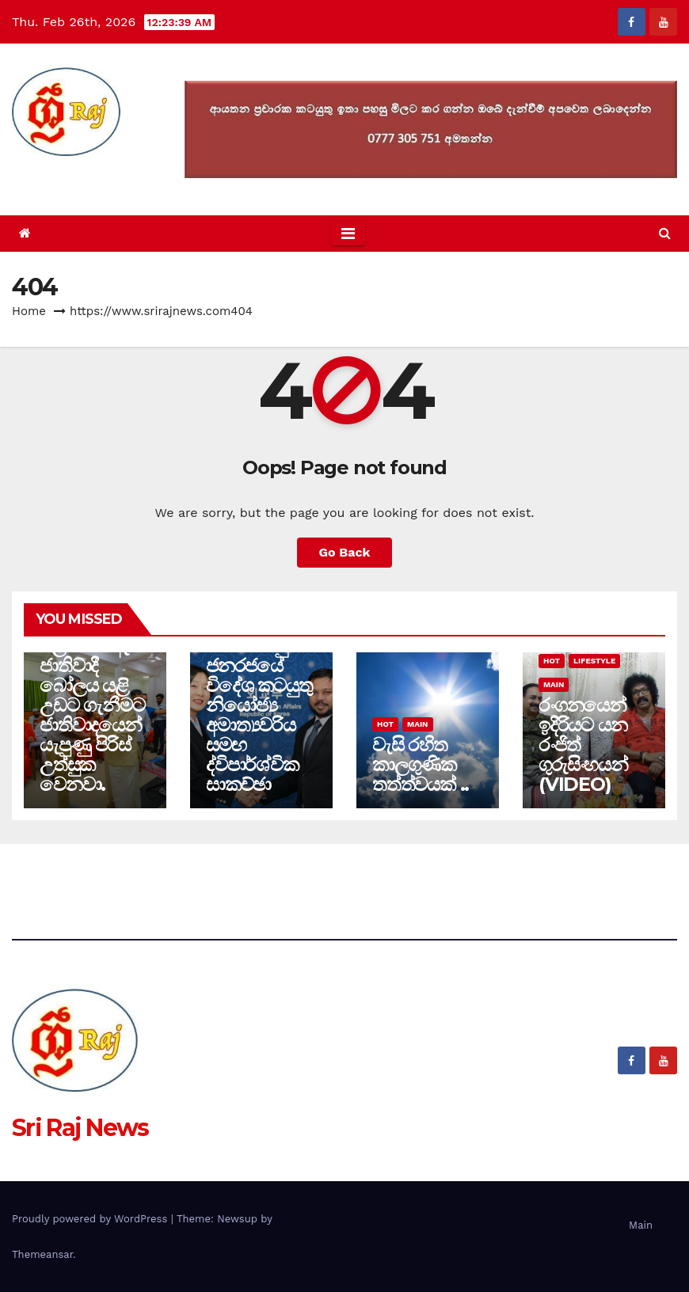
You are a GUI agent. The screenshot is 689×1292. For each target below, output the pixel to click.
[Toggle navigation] (348, 233)
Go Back (345, 552)
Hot (385, 724)
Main (417, 724)
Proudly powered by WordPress (91, 1219)
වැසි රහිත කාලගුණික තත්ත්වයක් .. (420, 764)
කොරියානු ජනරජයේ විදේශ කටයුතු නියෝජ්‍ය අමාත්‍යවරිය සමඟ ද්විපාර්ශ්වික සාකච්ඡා (259, 715)
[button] (665, 233)
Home (29, 311)
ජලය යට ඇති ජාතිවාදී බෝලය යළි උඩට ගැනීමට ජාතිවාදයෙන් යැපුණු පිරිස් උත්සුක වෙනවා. (92, 715)
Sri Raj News (80, 179)
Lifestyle (594, 660)
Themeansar (42, 1254)
